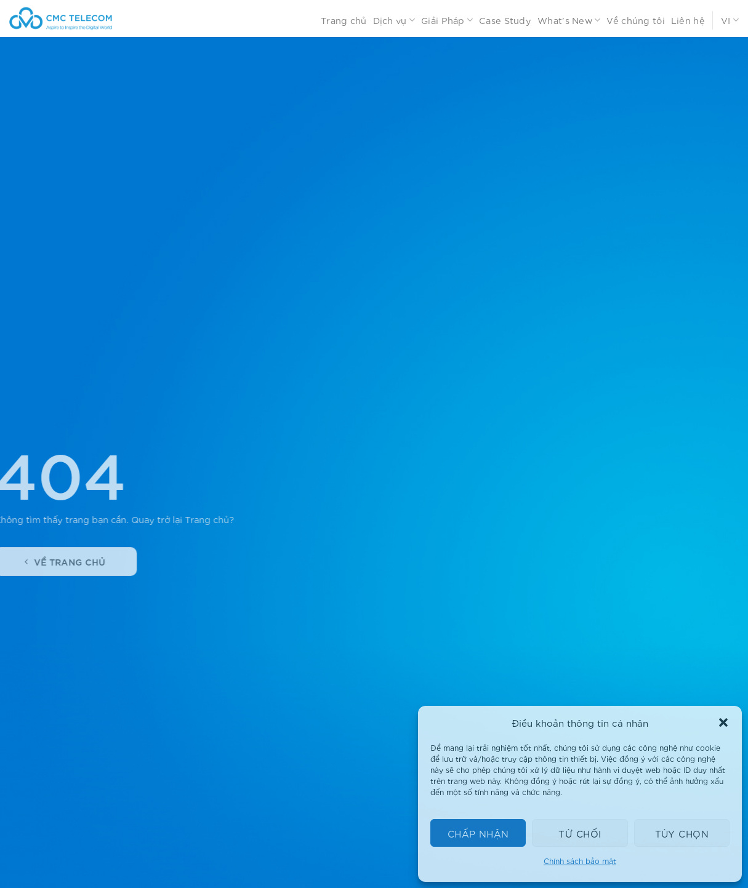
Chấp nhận (478, 833)
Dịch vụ (394, 20)
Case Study (505, 20)
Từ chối (579, 833)
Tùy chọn (682, 833)
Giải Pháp (447, 20)
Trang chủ (344, 20)
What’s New (568, 20)
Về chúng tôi (635, 20)
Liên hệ (688, 20)
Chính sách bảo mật (580, 860)
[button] (723, 722)
